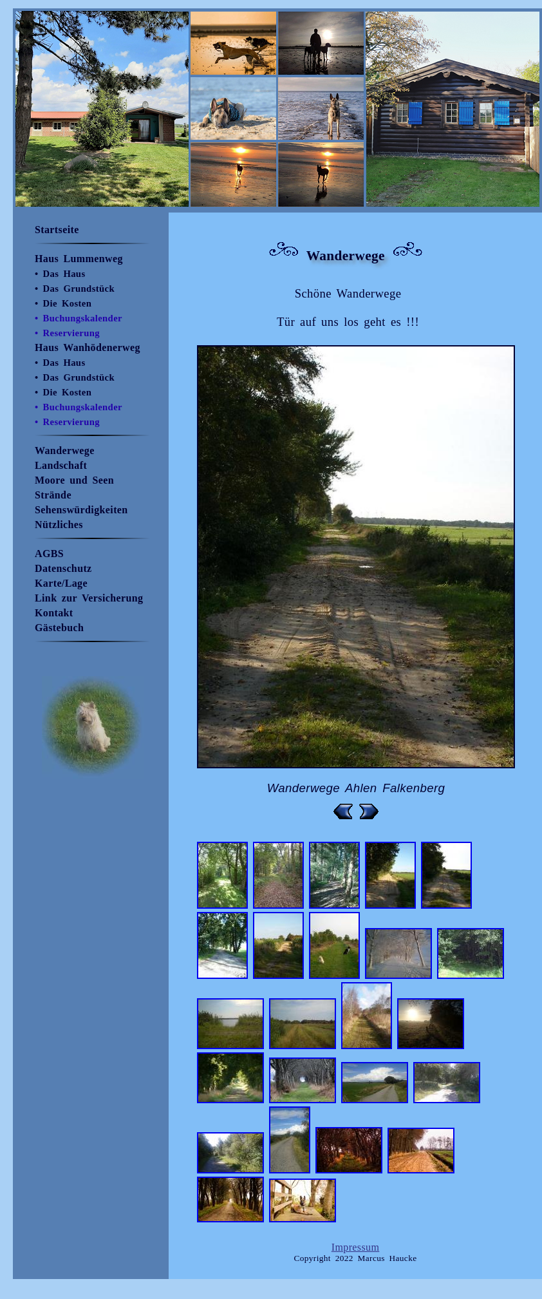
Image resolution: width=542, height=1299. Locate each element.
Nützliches (59, 524)
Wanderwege (65, 450)
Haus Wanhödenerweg (87, 347)
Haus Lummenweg (79, 258)
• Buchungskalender (78, 318)
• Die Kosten (63, 303)
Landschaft (61, 465)
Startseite (57, 229)
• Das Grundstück (75, 288)
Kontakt (54, 612)
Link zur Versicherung (89, 598)
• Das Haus (60, 274)
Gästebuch (59, 627)
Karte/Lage (61, 583)
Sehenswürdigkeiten (81, 509)
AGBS (49, 553)
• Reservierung (67, 333)
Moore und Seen (74, 480)
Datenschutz (63, 568)
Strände (53, 494)
